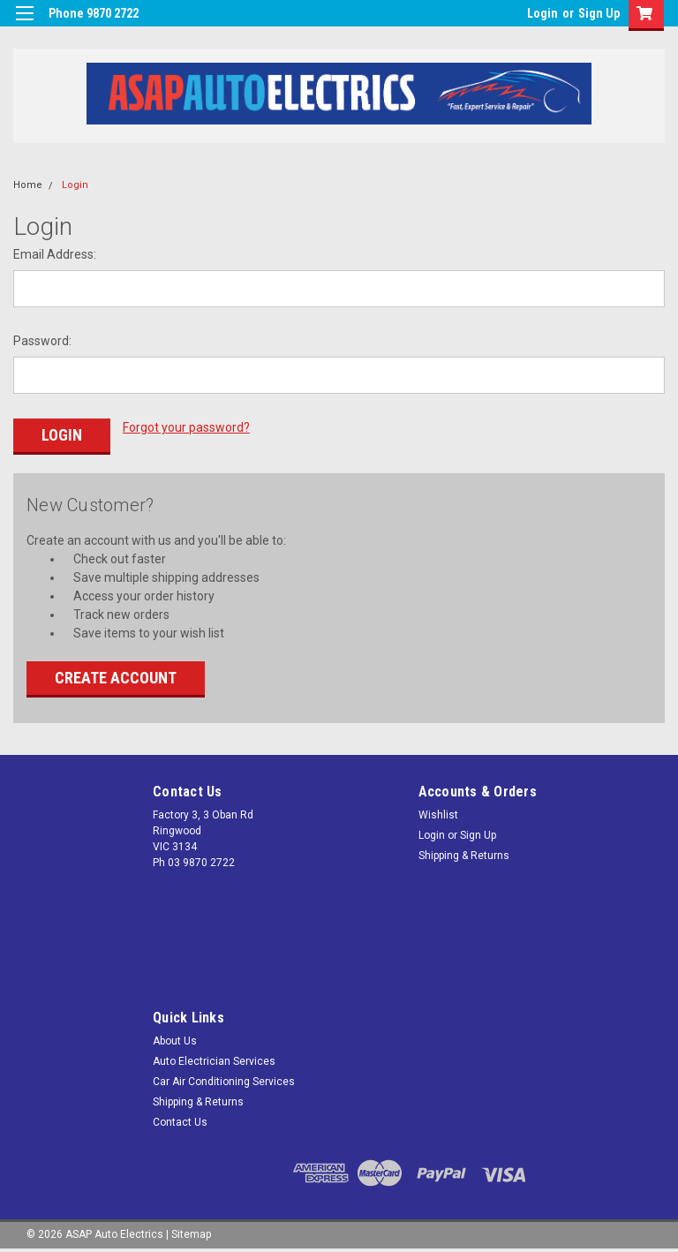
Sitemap (191, 1234)
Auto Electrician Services (214, 1061)
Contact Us (180, 1122)
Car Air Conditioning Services (224, 1081)
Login (542, 13)
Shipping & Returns (463, 855)
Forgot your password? (186, 427)
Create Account (116, 677)
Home (27, 185)
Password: (42, 341)
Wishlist (438, 815)
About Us (175, 1041)
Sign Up (599, 13)
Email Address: (54, 254)
